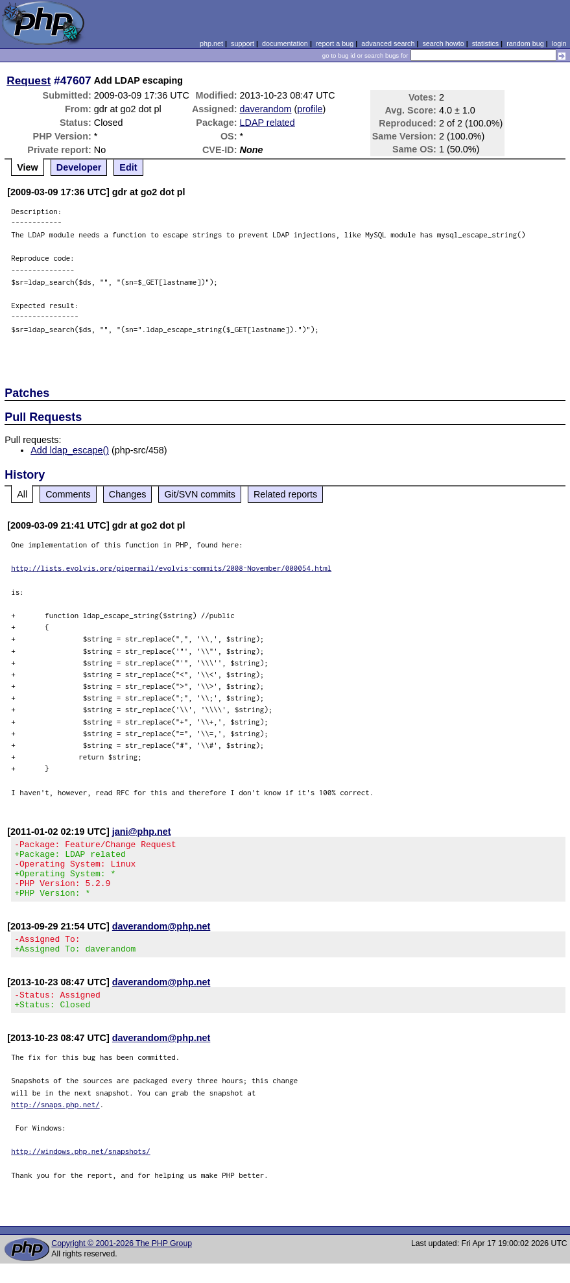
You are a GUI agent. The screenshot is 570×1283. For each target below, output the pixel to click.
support (242, 43)
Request (28, 80)
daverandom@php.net (161, 938)
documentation (285, 43)
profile (309, 109)
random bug (525, 43)
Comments (68, 494)
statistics (485, 43)
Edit (128, 167)
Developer (79, 167)
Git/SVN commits (199, 494)
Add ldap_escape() (69, 450)
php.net (211, 43)
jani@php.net (141, 831)
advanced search (387, 43)
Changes (128, 494)
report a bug (334, 43)
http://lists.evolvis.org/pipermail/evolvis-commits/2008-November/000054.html (171, 568)
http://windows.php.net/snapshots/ (80, 1170)
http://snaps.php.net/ (55, 1124)
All (22, 494)
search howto (443, 43)
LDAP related (267, 122)
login (559, 43)
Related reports (285, 494)
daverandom (266, 109)
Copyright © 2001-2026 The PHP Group (121, 1262)
